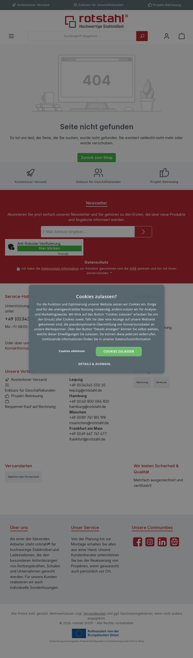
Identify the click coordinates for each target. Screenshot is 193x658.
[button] (96, 364)
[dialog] (96, 329)
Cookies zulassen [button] (119, 351)
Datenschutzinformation (133, 339)
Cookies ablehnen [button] (72, 351)
